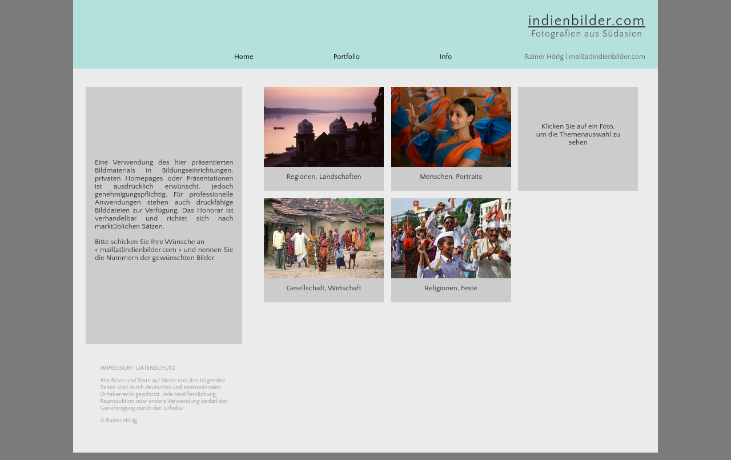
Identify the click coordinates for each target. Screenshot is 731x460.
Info (446, 57)
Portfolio (347, 57)
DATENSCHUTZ (155, 368)
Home (244, 57)
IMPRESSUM (116, 368)
